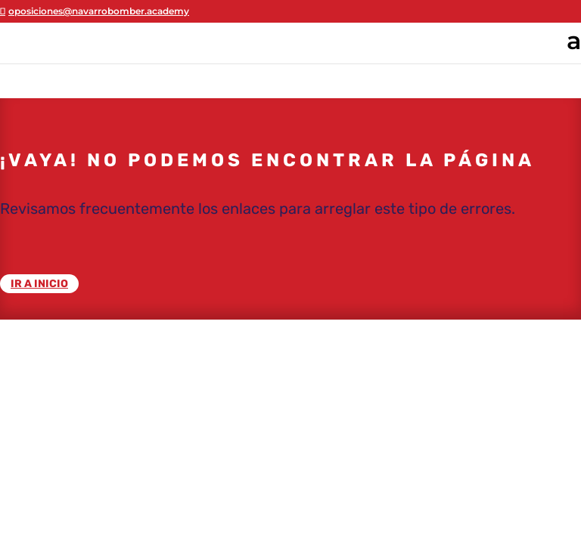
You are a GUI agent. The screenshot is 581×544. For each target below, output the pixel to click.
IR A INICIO (39, 283)
